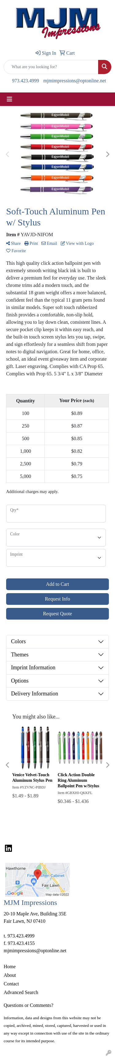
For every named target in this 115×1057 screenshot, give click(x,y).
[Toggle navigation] (9, 99)
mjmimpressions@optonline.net (74, 80)
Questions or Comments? (28, 1005)
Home (10, 966)
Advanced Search (21, 992)
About (10, 975)
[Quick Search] (51, 67)
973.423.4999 (25, 80)
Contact (11, 983)
